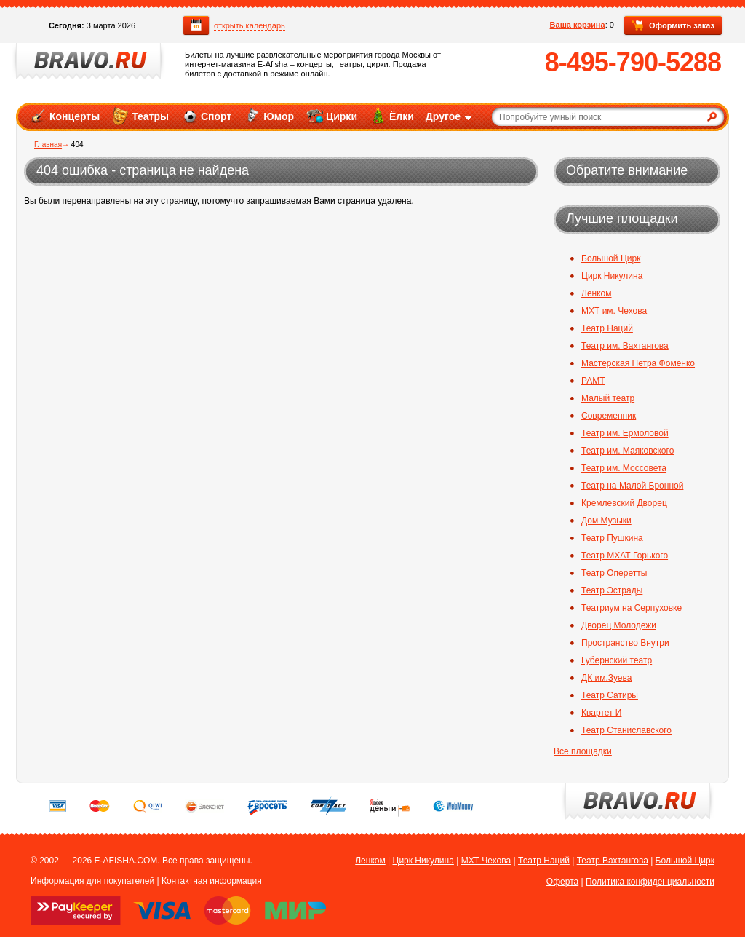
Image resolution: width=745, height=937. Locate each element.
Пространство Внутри (625, 643)
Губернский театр (616, 660)
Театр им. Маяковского (627, 451)
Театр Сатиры (609, 695)
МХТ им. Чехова (614, 311)
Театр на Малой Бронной (632, 486)
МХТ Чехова (486, 860)
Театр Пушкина (612, 538)
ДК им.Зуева (606, 678)
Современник (608, 416)
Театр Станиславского (626, 730)
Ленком (596, 293)
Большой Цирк (610, 258)
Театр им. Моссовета (623, 468)
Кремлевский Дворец (624, 503)
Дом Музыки (606, 520)
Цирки (331, 116)
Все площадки (583, 751)
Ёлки (391, 116)
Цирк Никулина (611, 276)
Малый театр (607, 398)
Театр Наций (607, 328)
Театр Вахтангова (612, 860)
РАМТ (593, 381)
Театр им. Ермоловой (625, 433)
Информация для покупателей (92, 881)
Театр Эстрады (611, 590)
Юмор (268, 116)
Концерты (64, 116)
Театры (140, 116)
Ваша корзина (577, 24)
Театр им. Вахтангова (625, 346)
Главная (48, 145)
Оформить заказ (673, 26)
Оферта (562, 882)
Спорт (205, 116)
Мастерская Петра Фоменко (638, 363)
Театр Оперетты (614, 573)
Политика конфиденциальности (650, 882)
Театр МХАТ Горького (624, 555)
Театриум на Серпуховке (631, 608)
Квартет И (601, 713)
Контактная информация (212, 881)
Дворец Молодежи (618, 625)
